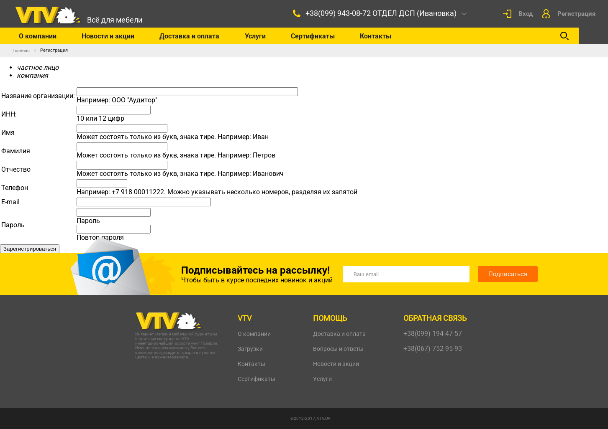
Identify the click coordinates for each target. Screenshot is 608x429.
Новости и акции (108, 36)
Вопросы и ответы (338, 348)
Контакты (375, 36)
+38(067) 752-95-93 (432, 349)
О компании (37, 36)
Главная (21, 50)
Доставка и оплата (189, 36)
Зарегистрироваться (29, 249)
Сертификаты (313, 36)
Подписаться (507, 274)
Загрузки (250, 348)
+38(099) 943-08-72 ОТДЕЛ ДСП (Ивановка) (381, 13)
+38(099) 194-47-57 (432, 334)
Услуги (255, 36)
